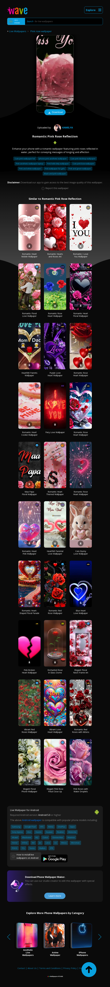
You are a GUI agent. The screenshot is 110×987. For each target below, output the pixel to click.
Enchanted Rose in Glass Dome (55, 671)
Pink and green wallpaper (80, 168)
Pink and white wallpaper (30, 168)
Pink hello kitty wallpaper (58, 163)
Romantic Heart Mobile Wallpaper (29, 255)
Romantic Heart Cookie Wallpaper (29, 433)
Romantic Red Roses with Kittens (80, 730)
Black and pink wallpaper (55, 173)
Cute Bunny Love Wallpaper (80, 552)
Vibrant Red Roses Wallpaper (29, 730)
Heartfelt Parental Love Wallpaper (55, 552)
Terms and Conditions (50, 968)
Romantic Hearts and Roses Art (55, 255)
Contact (21, 968)
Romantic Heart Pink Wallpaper (29, 552)
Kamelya (63, 127)
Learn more (55, 895)
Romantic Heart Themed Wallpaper (55, 493)
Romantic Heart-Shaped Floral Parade (29, 612)
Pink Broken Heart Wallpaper (29, 671)
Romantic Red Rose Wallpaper (55, 612)
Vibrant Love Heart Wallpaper (55, 730)
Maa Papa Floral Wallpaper (29, 493)
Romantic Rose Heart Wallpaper (55, 314)
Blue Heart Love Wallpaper (80, 612)
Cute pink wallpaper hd (25, 158)
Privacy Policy (70, 968)
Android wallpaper (32, 820)
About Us (32, 968)
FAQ (81, 968)
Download (55, 112)
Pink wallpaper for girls (55, 168)
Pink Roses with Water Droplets (80, 790)
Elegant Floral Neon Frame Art (80, 671)
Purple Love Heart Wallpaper (55, 374)
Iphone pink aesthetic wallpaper (53, 158)
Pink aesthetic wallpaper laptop (30, 163)
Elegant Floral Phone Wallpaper (29, 790)
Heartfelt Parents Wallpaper (29, 374)
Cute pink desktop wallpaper (82, 158)
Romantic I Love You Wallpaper (80, 255)
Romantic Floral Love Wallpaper (29, 314)
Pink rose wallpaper (41, 31)
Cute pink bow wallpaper (83, 163)
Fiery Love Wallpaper (55, 432)
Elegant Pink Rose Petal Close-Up (55, 790)
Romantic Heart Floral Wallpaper (80, 314)
